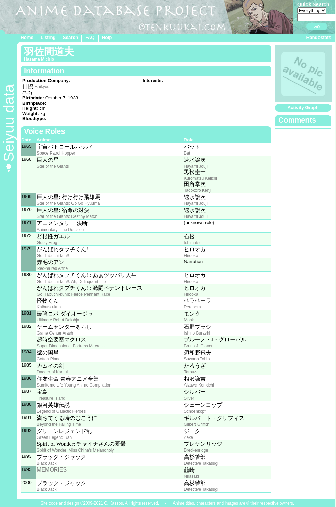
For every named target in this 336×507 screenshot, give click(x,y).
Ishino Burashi (197, 333)
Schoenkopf (194, 411)
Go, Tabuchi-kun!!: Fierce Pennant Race (73, 294)
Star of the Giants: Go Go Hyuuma (68, 203)
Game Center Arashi (55, 333)
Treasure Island (51, 398)
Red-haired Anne (52, 268)
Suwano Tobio (197, 359)
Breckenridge (196, 450)
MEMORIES (52, 470)
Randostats (318, 37)
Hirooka (191, 255)
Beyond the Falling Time (59, 424)
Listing (48, 37)
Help (107, 37)
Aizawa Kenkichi (199, 385)
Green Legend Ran (54, 437)
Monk (189, 320)
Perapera (192, 307)
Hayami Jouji (196, 166)
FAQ (89, 37)
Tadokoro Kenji (197, 190)
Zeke (188, 437)
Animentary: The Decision (60, 229)
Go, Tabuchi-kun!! (53, 255)
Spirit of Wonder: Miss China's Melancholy (75, 450)
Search (70, 37)
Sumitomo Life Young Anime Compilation (74, 385)
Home (27, 37)
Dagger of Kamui (52, 372)
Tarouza (191, 372)
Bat (187, 153)
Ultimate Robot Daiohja (58, 320)
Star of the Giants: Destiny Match (67, 216)
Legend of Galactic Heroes (61, 411)
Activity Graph (302, 107)
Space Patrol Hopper (56, 153)
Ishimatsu (192, 242)
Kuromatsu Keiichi (200, 178)
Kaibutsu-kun (49, 307)
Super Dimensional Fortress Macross (70, 346)
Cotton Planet (49, 359)
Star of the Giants (53, 166)
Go (317, 26)
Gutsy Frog (47, 242)
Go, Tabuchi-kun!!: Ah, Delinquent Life (71, 281)
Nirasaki (191, 476)
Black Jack (46, 463)
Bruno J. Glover (198, 346)
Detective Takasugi (201, 463)
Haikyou (42, 86)
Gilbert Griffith (196, 424)
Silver (189, 398)
